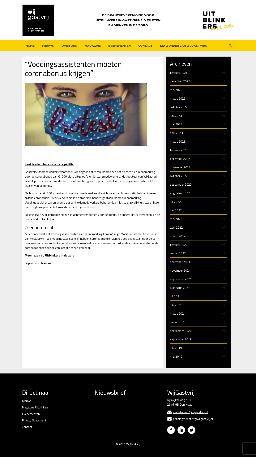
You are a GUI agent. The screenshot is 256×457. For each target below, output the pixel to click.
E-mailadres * (103, 406)
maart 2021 (178, 313)
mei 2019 (176, 356)
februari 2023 (179, 150)
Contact (145, 45)
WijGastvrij (133, 447)
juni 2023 (176, 115)
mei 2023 (176, 124)
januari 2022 (178, 253)
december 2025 (180, 81)
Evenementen (119, 45)
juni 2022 (176, 210)
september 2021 (181, 279)
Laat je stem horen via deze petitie (49, 164)
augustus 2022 (180, 193)
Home (30, 45)
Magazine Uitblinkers (35, 407)
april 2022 (176, 227)
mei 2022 (176, 219)
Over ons (69, 45)
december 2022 (180, 158)
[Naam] (123, 425)
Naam (98, 420)
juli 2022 (175, 201)
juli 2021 (175, 296)
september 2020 (181, 330)
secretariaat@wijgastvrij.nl (187, 412)
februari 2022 (179, 244)
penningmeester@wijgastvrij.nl (190, 418)
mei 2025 (176, 90)
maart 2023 (178, 141)
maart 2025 (178, 98)
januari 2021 (178, 322)
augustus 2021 (180, 287)
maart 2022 (178, 236)
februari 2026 (179, 72)
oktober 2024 (179, 107)
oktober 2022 (179, 176)
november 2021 (180, 270)
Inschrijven (123, 436)
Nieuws (48, 45)
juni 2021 (176, 305)
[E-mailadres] (123, 412)
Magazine (93, 45)
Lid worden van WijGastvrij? (183, 45)
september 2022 (181, 184)
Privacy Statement (34, 420)
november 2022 (180, 167)
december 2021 (180, 262)
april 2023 (176, 133)
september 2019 (181, 339)
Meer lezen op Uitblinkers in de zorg (50, 255)
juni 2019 (176, 348)
